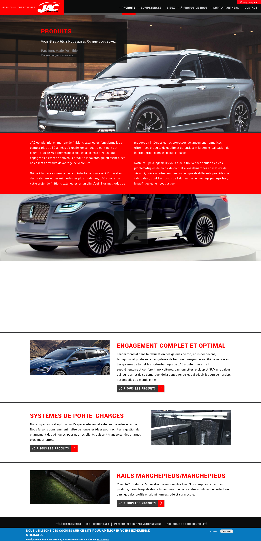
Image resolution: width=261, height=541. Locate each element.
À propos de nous (194, 8)
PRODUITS (129, 8)
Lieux (171, 8)
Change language (249, 2)
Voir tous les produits (137, 388)
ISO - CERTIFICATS (97, 524)
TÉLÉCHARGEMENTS (68, 524)
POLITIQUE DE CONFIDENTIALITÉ (187, 524)
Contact (251, 8)
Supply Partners (226, 8)
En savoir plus (103, 539)
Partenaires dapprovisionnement (138, 524)
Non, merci (227, 531)
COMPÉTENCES (151, 8)
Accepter (213, 531)
